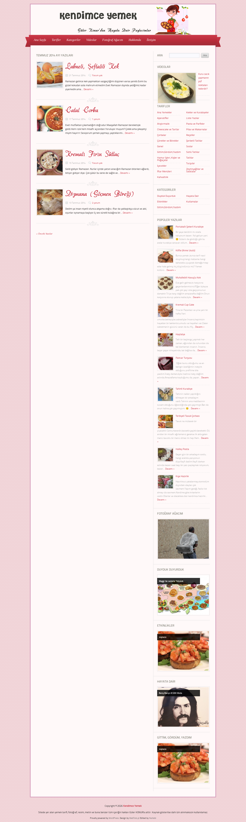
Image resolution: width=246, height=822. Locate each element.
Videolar (90, 39)
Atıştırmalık (163, 123)
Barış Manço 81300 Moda (170, 693)
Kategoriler (72, 39)
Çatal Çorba (81, 110)
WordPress (114, 818)
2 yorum (96, 202)
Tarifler (55, 39)
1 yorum (96, 119)
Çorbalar (161, 135)
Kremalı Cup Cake (185, 304)
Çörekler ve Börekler (168, 140)
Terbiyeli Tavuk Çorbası (188, 416)
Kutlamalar (192, 201)
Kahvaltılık (162, 177)
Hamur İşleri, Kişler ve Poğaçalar (168, 159)
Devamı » (89, 89)
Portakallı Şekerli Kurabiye (190, 226)
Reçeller (190, 135)
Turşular (190, 163)
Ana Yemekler (164, 112)
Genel (160, 146)
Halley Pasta (182, 449)
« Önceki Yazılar (44, 233)
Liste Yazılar (192, 118)
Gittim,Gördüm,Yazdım (169, 152)
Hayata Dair (192, 196)
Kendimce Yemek (132, 805)
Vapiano (162, 637)
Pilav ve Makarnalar (196, 129)
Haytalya (180, 334)
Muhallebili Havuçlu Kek (188, 277)
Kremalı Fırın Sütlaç (92, 154)
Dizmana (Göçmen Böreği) (99, 194)
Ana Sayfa (40, 39)
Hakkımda (135, 39)
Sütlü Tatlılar (193, 152)
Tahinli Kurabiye (184, 388)
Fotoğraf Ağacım (112, 39)
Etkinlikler (162, 201)
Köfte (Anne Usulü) (185, 250)
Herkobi (152, 818)
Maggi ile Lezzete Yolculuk (171, 581)
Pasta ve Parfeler (195, 123)
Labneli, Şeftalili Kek (92, 66)
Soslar (189, 146)
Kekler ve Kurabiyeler (197, 112)
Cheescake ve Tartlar (168, 129)
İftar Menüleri (164, 171)
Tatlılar (190, 157)
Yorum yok (97, 75)
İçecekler (162, 165)
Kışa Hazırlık (182, 476)
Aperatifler (163, 118)
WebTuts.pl (134, 818)
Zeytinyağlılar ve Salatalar (195, 170)
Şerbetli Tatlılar (194, 140)
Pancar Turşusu (184, 357)
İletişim (151, 39)
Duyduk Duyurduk (166, 196)
